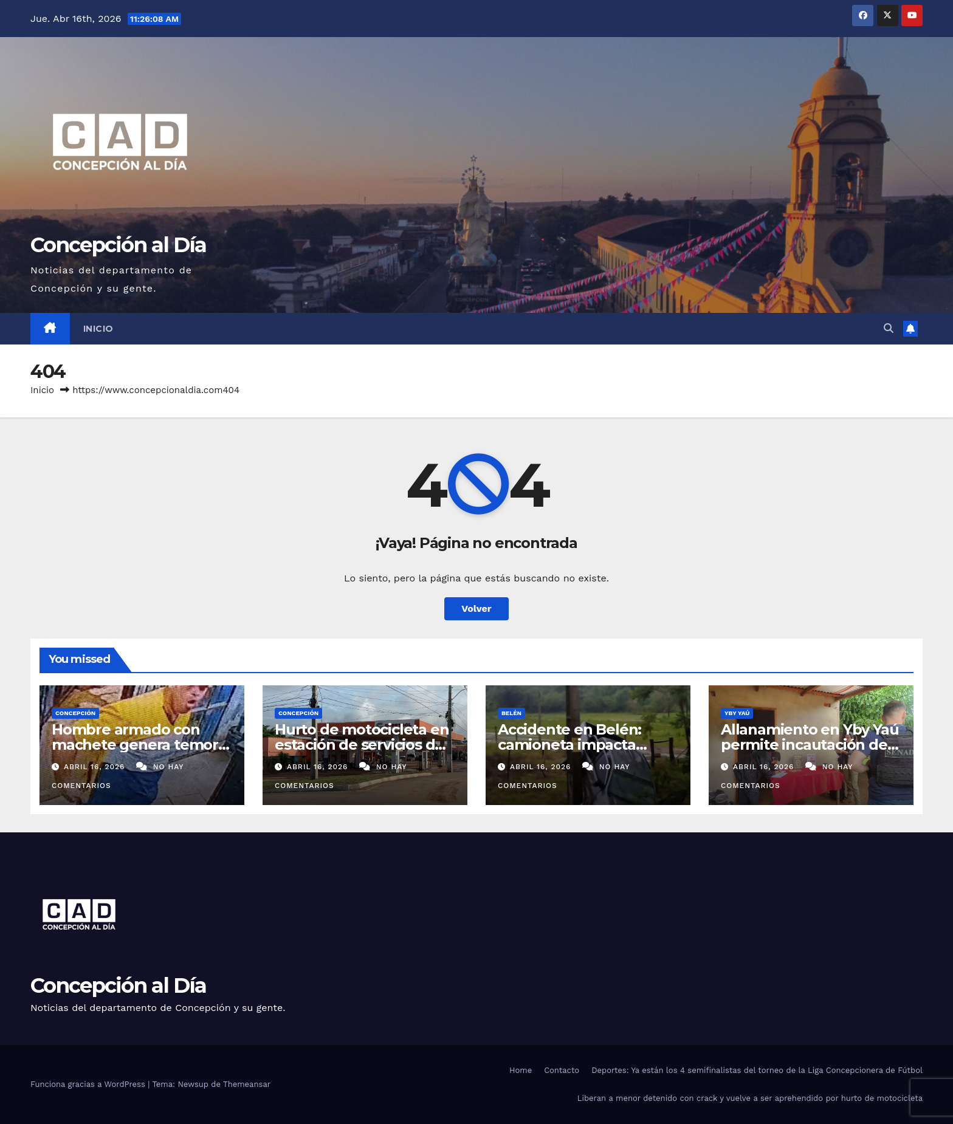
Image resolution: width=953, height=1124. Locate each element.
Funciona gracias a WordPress (89, 1084)
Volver (476, 608)
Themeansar (246, 1084)
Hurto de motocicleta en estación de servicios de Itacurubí (362, 745)
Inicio (98, 328)
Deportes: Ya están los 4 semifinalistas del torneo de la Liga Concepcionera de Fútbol (757, 1070)
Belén (511, 713)
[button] (888, 328)
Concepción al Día (118, 245)
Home (520, 1070)
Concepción (75, 713)
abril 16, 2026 (96, 766)
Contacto (561, 1070)
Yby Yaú (736, 713)
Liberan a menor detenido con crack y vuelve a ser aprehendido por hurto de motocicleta (750, 1098)
